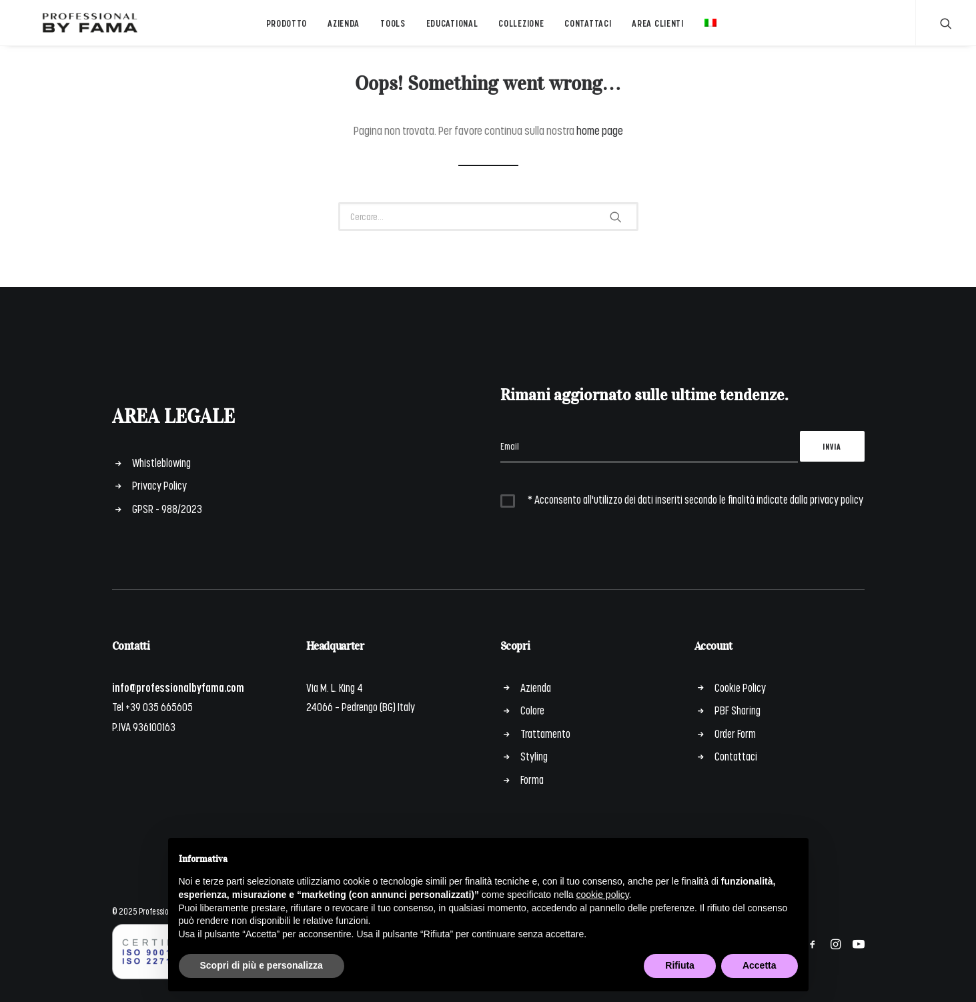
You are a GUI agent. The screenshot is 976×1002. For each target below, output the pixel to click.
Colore (532, 709)
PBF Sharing (737, 709)
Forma (532, 779)
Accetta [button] (760, 965)
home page (599, 138)
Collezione (518, 29)
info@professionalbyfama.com (178, 687)
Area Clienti (654, 29)
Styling (534, 756)
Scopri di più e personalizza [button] (261, 965)
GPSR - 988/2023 (167, 508)
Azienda (341, 29)
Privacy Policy (159, 485)
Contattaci (585, 29)
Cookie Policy (740, 687)
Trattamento (545, 733)
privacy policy (836, 499)
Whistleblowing (161, 462)
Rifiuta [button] (679, 965)
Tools (389, 29)
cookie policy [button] (602, 894)
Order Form (735, 733)
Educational (449, 29)
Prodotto (283, 29)
